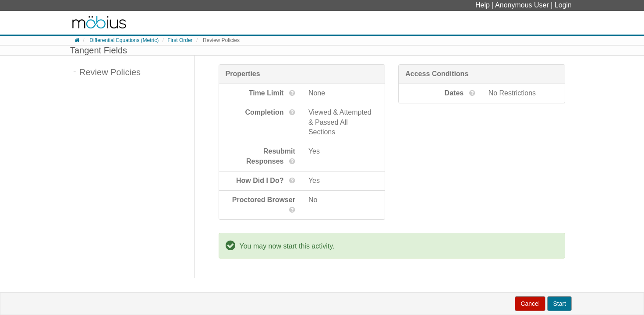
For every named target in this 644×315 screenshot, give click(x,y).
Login (563, 5)
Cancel (530, 303)
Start (559, 303)
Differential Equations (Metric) (124, 40)
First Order (179, 40)
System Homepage (99, 23)
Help (483, 5)
